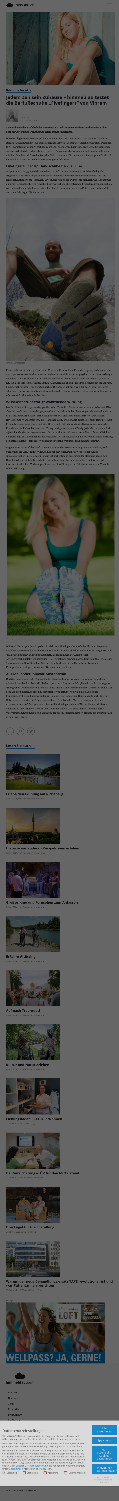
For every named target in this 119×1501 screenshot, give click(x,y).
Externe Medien (74, 1423)
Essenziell (9, 1423)
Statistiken (30, 1423)
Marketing (51, 1423)
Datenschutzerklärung (36, 1416)
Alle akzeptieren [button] (104, 1381)
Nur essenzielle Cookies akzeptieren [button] (104, 1405)
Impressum (104, 1433)
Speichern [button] (104, 1391)
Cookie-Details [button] (103, 1429)
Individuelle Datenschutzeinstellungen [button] (107, 1420)
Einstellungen (16, 1419)
